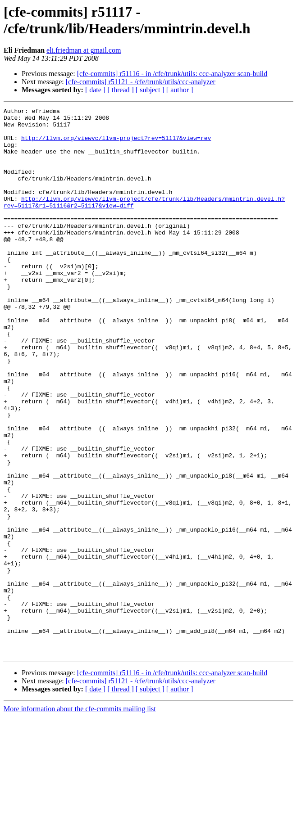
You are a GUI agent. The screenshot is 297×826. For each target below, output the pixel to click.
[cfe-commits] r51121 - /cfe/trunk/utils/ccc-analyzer (140, 82)
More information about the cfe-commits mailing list (80, 818)
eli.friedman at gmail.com (83, 50)
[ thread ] (120, 90)
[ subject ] (150, 90)
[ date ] (95, 90)
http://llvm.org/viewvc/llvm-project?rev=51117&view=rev (116, 144)
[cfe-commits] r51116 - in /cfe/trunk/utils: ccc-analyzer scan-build (172, 73)
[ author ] (179, 90)
